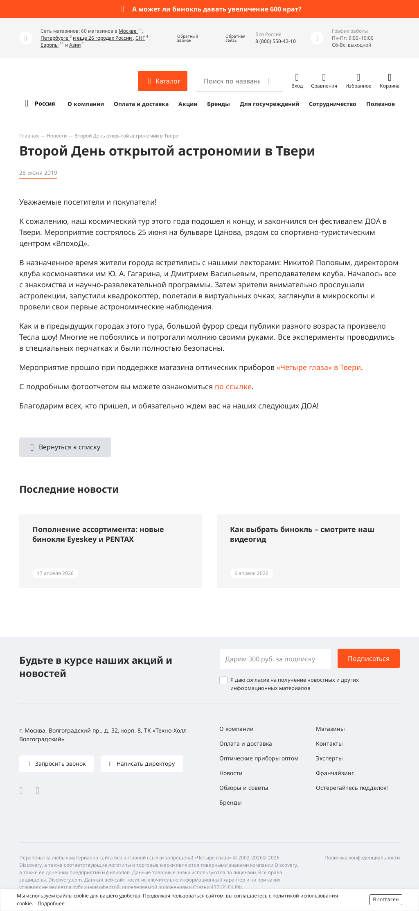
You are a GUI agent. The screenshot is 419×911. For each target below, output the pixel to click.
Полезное (380, 104)
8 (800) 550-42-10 (275, 41)
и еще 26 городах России (103, 37)
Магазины (330, 729)
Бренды (218, 104)
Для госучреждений (269, 104)
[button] (182, 38)
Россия (45, 103)
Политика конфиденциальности (362, 857)
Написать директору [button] (145, 763)
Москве (128, 30)
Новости (57, 135)
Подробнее (51, 903)
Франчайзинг (335, 773)
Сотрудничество (332, 104)
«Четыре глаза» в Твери (319, 367)
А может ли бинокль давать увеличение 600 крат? (217, 9)
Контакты (329, 743)
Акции (187, 104)
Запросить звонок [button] (60, 763)
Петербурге (55, 37)
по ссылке (233, 386)
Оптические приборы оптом (259, 758)
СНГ (140, 37)
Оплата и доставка (141, 104)
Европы (50, 44)
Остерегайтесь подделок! (352, 787)
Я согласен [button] (386, 899)
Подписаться (369, 658)
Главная (29, 135)
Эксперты (329, 758)
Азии (75, 44)
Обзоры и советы (243, 787)
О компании (86, 104)
